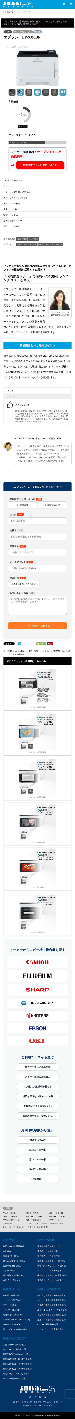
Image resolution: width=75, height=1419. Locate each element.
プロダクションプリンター (36, 1223)
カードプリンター (56, 1223)
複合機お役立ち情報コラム (49, 1246)
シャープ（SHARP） (12, 1324)
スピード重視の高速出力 (37, 1077)
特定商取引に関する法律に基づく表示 (37, 1405)
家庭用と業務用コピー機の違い (51, 1261)
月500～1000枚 (38, 1140)
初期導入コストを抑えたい (17, 651)
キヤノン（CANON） (12, 1310)
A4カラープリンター (34, 1217)
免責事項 (37, 1402)
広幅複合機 (7, 1223)
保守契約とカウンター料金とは (51, 1266)
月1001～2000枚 (37, 1149)
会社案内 (7, 1251)
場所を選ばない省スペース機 (38, 1096)
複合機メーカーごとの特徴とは (51, 1280)
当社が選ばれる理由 (12, 1266)
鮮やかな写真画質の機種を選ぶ (51, 1295)
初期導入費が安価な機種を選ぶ (51, 1315)
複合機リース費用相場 (47, 1251)
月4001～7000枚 (37, 1169)
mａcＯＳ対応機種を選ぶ (48, 1324)
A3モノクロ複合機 (10, 1217)
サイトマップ (26, 1402)
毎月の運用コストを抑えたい (40, 651)
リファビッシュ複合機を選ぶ (50, 1329)
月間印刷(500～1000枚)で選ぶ (16, 1354)
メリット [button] (10, 390)
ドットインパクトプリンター (14, 1227)
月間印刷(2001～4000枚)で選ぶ (17, 1364)
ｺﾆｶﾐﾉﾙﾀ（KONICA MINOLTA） (17, 1319)
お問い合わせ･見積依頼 (13, 1246)
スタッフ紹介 (9, 1270)
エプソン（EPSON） (12, 1300)
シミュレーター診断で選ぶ (15, 1378)
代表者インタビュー (12, 1256)
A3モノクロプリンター (35, 1220)
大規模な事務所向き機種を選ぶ (51, 1305)
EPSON (8, 32)
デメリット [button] (10, 396)
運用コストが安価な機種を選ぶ (51, 1319)
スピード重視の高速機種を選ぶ (51, 1300)
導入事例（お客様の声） (14, 1275)
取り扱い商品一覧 (11, 1295)
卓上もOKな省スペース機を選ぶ (52, 1310)
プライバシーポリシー (52, 1402)
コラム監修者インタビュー (15, 1261)
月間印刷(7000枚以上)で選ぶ (16, 1373)
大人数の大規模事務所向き (38, 1086)
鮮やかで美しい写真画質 (37, 1067)
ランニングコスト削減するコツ (51, 1270)
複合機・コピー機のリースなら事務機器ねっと (31, 1415)
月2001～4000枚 (37, 1159)
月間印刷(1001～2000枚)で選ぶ (17, 1359)
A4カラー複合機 (9, 1213)
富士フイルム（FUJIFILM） (15, 1329)
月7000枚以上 (37, 1179)
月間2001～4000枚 (60, 651)
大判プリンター (55, 1220)
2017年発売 (19, 654)
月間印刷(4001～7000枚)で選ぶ (17, 1369)
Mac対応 (37, 32)
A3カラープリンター (57, 1217)
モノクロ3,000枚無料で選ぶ (15, 1349)
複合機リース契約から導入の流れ (52, 1275)
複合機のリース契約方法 (48, 1256)
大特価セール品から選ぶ (14, 1344)
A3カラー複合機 (32, 1213)
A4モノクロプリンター (23, 32)
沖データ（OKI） (11, 1305)
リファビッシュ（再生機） (38, 1227)
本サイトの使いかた (12, 1280)
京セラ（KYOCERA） (13, 1315)
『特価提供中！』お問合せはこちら (40, 165)
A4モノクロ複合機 (56, 1213)
